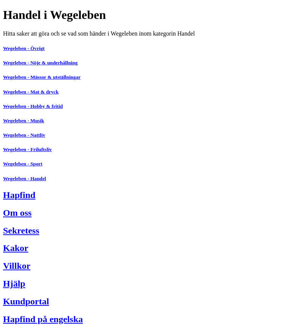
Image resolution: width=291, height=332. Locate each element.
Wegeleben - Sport (22, 164)
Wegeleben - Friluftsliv (27, 149)
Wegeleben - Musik (23, 120)
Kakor (15, 248)
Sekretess (21, 230)
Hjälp (14, 283)
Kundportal (26, 301)
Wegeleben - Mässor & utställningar (42, 77)
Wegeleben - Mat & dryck (31, 92)
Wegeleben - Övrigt (24, 48)
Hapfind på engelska (43, 319)
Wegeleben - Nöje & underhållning (40, 62)
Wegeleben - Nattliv (24, 135)
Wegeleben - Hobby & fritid (33, 106)
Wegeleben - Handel (24, 178)
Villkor (16, 266)
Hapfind (19, 195)
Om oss (17, 213)
